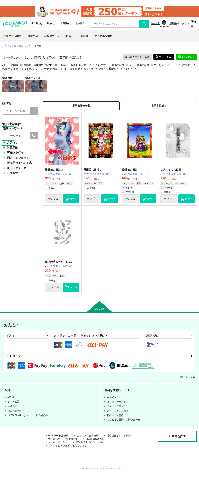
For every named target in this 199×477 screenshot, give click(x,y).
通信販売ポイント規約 (119, 436)
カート (71, 200)
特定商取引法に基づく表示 (90, 443)
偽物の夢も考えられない (59, 262)
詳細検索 (155, 24)
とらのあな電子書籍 (12, 46)
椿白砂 (38, 65)
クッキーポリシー (57, 443)
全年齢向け (36, 24)
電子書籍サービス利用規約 (62, 440)
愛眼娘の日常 (130, 170)
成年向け (50, 24)
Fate (68, 36)
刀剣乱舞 (83, 36)
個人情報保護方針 (94, 440)
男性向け (65, 24)
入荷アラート (136, 57)
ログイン (184, 24)
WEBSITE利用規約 (58, 436)
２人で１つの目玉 (170, 170)
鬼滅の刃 (33, 36)
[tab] (159, 106)
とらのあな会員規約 (88, 436)
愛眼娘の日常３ (121, 65)
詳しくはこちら (187, 378)
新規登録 (174, 24)
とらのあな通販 (104, 36)
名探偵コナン (52, 36)
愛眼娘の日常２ (146, 65)
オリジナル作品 (12, 36)
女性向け (81, 24)
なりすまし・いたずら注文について (67, 446)
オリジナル (174, 65)
